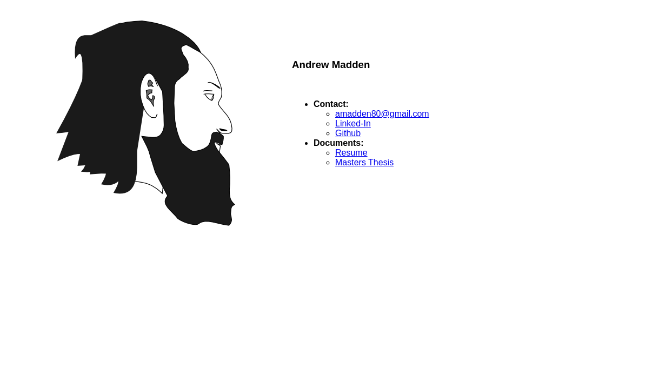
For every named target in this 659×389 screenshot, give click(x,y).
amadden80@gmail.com (382, 113)
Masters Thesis (364, 162)
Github (348, 133)
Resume (351, 152)
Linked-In (353, 123)
